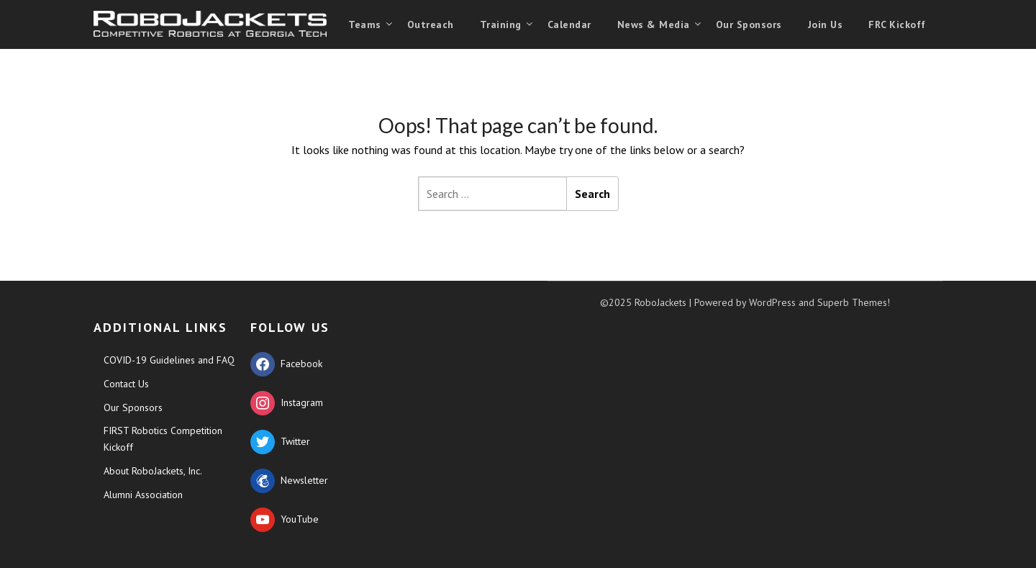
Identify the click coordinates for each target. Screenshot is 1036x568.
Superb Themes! (853, 302)
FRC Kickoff (897, 24)
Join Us (825, 24)
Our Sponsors (749, 24)
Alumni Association (143, 494)
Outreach (430, 24)
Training (501, 24)
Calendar (569, 24)
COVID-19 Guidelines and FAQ (169, 359)
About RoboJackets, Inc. (153, 470)
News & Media (653, 24)
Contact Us (126, 383)
